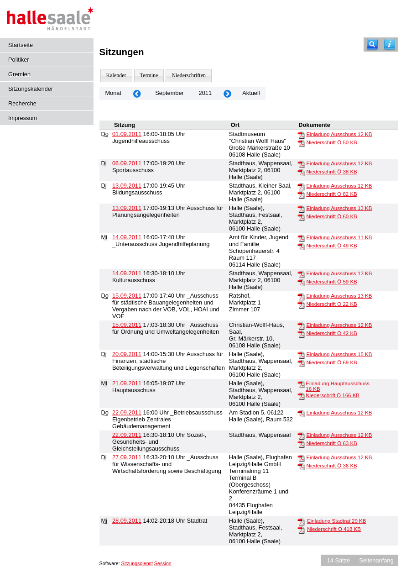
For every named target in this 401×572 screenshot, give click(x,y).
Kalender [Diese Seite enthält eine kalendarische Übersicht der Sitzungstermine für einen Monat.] (116, 75)
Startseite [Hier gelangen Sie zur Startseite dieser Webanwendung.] (20, 45)
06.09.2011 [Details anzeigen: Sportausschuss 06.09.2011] (126, 163)
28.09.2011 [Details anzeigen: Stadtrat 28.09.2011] (126, 520)
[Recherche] (372, 44)
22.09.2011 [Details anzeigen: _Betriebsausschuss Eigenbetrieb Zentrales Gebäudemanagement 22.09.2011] (126, 412)
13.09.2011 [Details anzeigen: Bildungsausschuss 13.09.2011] (126, 185)
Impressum (22, 118)
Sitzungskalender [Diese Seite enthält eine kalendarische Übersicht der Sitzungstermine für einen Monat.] (30, 88)
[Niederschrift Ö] (301, 143)
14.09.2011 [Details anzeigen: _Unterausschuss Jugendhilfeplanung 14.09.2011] (126, 237)
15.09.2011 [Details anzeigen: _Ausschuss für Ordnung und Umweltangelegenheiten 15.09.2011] (126, 324)
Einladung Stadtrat (336, 521)
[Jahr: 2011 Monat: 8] (136, 93)
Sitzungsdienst (137, 563)
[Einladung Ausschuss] (301, 134)
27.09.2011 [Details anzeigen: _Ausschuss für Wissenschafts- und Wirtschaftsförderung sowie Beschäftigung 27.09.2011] (126, 457)
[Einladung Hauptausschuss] (301, 384)
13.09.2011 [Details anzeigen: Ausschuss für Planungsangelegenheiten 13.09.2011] (126, 208)
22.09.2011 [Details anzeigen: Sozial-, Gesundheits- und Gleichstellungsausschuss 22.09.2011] (126, 434)
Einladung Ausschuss (339, 134)
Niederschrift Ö (331, 142)
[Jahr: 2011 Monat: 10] (227, 93)
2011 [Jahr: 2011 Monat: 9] (205, 92)
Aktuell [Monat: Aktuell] (251, 92)
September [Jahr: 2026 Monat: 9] (169, 92)
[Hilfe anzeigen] (389, 44)
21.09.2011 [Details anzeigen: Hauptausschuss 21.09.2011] (126, 383)
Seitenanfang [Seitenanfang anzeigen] (376, 560)
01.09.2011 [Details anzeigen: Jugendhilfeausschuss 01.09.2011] (126, 134)
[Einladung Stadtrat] (301, 521)
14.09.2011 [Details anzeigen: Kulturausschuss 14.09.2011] (126, 273)
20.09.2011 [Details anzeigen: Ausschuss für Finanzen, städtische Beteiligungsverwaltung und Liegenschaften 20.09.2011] (126, 354)
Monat (113, 92)
